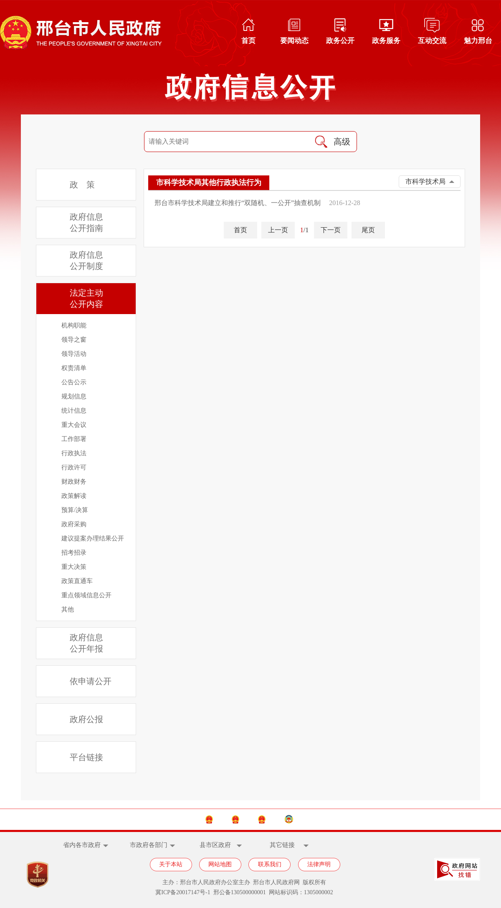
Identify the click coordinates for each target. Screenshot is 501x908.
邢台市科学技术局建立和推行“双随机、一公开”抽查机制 (237, 202)
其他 (67, 609)
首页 (240, 229)
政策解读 (73, 495)
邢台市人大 (280, 819)
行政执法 (73, 453)
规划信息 (73, 396)
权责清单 (73, 368)
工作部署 (73, 439)
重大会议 (73, 424)
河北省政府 (218, 819)
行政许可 (73, 467)
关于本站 (170, 864)
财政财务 (73, 481)
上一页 (278, 229)
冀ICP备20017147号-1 (182, 892)
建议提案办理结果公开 (92, 538)
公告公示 (73, 382)
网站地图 (220, 864)
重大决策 (73, 566)
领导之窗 (73, 339)
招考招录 (73, 552)
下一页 (331, 229)
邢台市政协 (342, 819)
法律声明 (319, 864)
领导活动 (73, 353)
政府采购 (73, 524)
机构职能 (73, 325)
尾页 (368, 229)
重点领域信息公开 (86, 595)
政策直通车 (77, 581)
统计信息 (73, 410)
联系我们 (269, 864)
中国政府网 (157, 819)
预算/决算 (74, 510)
